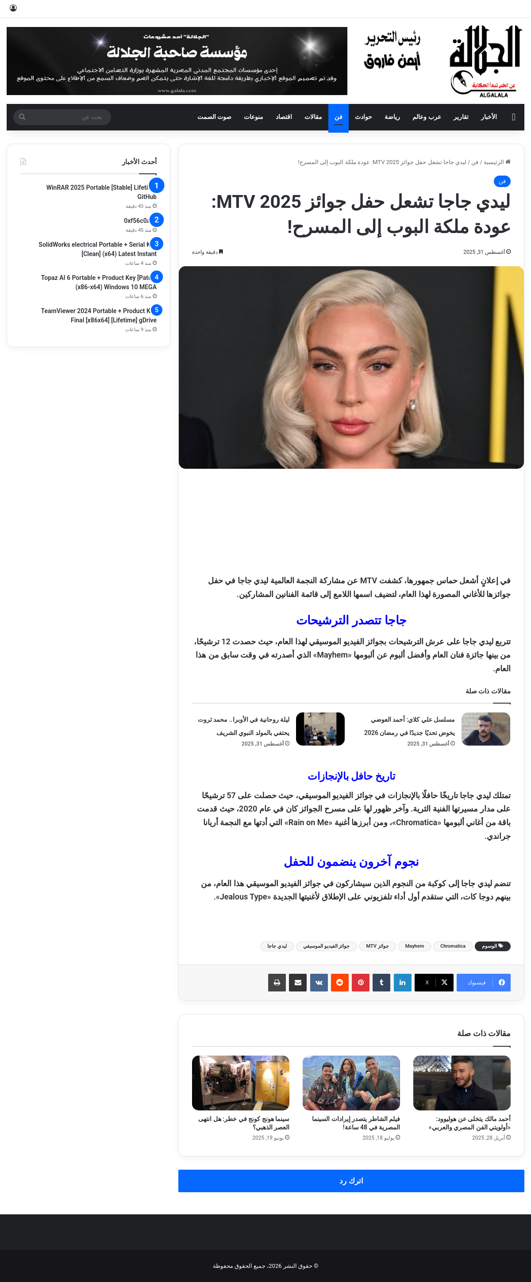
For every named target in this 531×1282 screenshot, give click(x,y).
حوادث (363, 117)
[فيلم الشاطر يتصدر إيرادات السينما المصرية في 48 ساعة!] (351, 1083)
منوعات (253, 117)
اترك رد (351, 1180)
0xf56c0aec (140, 220)
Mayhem (414, 946)
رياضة (392, 117)
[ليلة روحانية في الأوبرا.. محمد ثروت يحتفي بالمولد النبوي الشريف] (320, 729)
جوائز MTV (377, 946)
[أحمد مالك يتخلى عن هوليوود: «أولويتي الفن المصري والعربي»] (462, 1083)
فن (338, 117)
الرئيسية (497, 162)
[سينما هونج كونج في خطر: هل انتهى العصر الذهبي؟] (240, 1083)
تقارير (461, 117)
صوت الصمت (214, 117)
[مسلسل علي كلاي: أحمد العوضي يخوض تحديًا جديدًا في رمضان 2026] (486, 729)
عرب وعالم (426, 117)
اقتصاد (284, 117)
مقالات (313, 117)
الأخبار (489, 117)
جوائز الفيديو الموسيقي (326, 946)
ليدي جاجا (277, 946)
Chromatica (453, 946)
